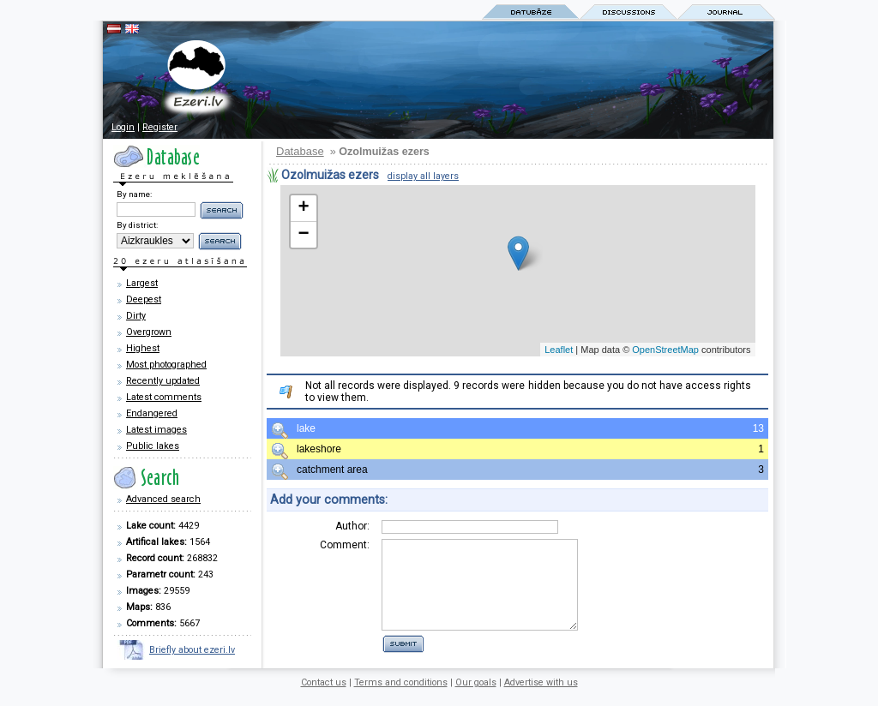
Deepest (143, 299)
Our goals (475, 691)
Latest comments (163, 397)
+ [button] (303, 208)
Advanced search (163, 499)
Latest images (156, 429)
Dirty (136, 315)
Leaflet (558, 349)
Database (300, 151)
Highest (142, 348)
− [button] (303, 235)
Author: (352, 526)
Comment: (345, 545)
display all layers (423, 176)
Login (123, 127)
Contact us (323, 691)
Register (159, 127)
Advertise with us (541, 691)
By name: (134, 194)
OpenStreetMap (665, 349)
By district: (137, 225)
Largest (142, 283)
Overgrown (148, 332)
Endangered (151, 413)
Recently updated (163, 380)
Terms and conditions (401, 691)
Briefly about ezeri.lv (192, 649)
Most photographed (166, 364)
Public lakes (152, 446)
